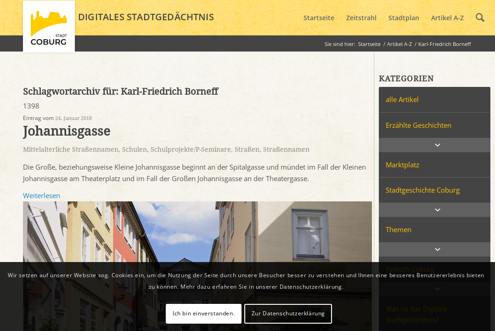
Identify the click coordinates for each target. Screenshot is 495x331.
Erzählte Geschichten (418, 125)
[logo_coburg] (49, 30)
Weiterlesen (41, 195)
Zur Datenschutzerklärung (288, 313)
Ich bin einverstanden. (204, 313)
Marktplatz (402, 164)
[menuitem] (319, 17)
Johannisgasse (66, 131)
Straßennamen (286, 149)
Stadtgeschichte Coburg (423, 189)
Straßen (247, 149)
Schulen (134, 149)
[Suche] (480, 17)
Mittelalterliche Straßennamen (70, 149)
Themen (398, 229)
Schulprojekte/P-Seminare (191, 149)
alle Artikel (402, 99)
